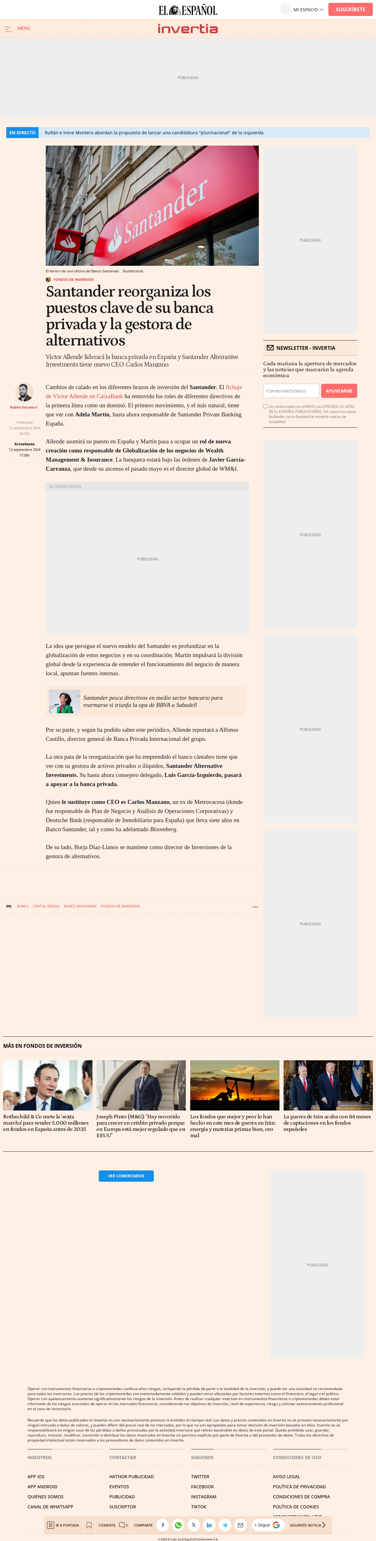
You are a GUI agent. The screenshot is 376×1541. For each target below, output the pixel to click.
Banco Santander (80, 906)
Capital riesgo (46, 906)
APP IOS (36, 1476)
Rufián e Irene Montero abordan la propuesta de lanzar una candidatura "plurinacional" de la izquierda (154, 133)
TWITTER (200, 1476)
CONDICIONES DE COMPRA (301, 1497)
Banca (23, 906)
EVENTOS (119, 1487)
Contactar (122, 1457)
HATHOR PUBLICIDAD (131, 1476)
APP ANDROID (42, 1487)
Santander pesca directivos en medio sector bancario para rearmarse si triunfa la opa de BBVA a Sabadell (152, 701)
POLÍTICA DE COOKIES (296, 1507)
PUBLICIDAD (122, 1497)
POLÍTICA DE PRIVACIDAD (299, 1487)
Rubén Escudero (24, 407)
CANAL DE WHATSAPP (50, 1507)
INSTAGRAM (204, 1497)
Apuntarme (339, 391)
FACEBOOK (202, 1487)
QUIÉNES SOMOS (46, 1497)
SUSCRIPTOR (122, 1507)
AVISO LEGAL (286, 1476)
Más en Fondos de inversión (42, 1046)
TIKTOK (198, 1507)
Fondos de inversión (74, 279)
